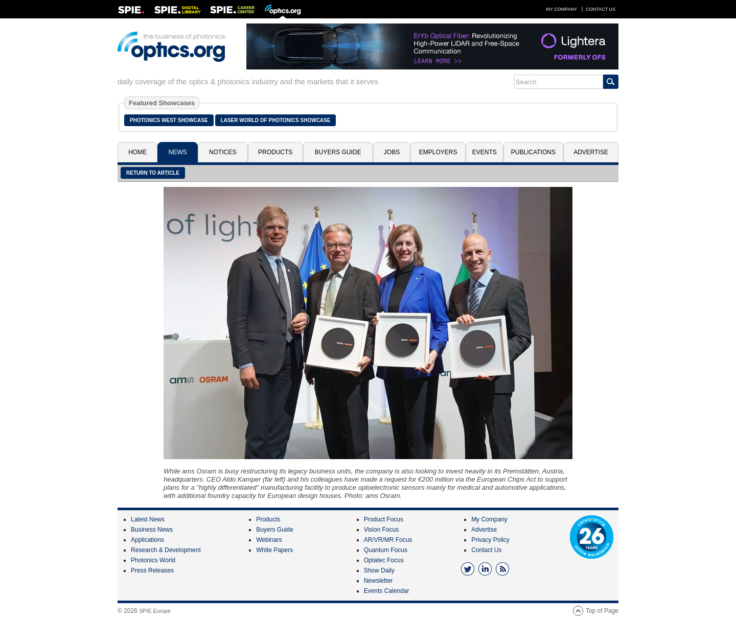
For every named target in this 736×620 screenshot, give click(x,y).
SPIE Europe (155, 611)
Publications (533, 152)
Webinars (269, 539)
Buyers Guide (338, 152)
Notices (222, 152)
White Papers (274, 550)
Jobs (392, 152)
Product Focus (383, 519)
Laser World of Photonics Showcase (276, 120)
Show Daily (379, 570)
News (178, 152)
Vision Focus (381, 529)
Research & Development (166, 550)
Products (275, 152)
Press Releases (152, 570)
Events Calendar (386, 590)
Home (137, 152)
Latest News (148, 519)
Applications (147, 539)
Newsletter (378, 580)
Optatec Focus (384, 560)
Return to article (152, 173)
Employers (438, 152)
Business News (152, 529)
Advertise (590, 152)
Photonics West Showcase (169, 120)
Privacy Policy (490, 539)
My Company (561, 9)
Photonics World (153, 560)
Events (484, 152)
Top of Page (602, 610)
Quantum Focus (385, 550)
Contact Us (600, 9)
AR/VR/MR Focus (388, 539)
